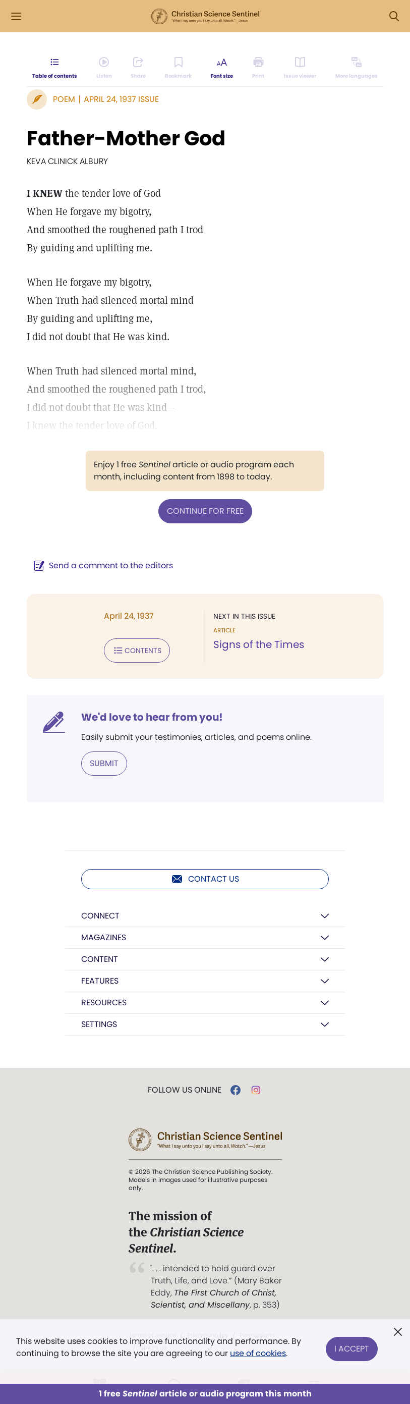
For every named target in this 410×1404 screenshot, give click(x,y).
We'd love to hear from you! (152, 717)
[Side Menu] (16, 16)
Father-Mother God (126, 138)
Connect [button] (100, 916)
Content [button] (99, 959)
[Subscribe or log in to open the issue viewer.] (300, 68)
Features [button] (100, 981)
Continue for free (205, 511)
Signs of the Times (258, 644)
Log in (353, 17)
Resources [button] (104, 1002)
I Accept (351, 1347)
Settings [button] (99, 1024)
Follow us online (184, 1090)
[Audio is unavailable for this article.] (104, 68)
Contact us (205, 879)
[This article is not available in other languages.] (356, 68)
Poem (64, 99)
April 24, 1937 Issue (121, 99)
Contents (136, 650)
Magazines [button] (103, 937)
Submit (104, 763)
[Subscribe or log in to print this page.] (258, 68)
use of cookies (258, 1353)
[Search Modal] (394, 16)
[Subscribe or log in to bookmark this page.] (178, 68)
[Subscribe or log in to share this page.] (138, 68)
